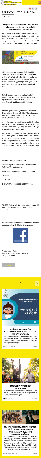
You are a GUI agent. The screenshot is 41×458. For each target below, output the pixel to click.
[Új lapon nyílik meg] (32, 9)
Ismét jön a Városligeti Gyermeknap (20, 387)
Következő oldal (37, 283)
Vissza (8, 265)
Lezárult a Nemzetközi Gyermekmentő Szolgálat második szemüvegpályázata (20, 331)
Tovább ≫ (35, 346)
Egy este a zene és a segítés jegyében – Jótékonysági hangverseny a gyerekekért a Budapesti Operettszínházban (20, 431)
